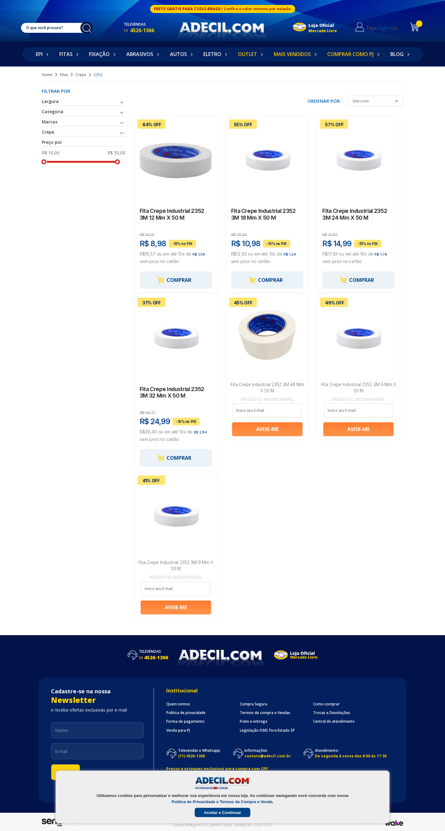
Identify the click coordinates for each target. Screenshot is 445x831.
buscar (89, 28)
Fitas (66, 54)
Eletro (212, 54)
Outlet (247, 54)
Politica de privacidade (186, 712)
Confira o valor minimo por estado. (257, 8)
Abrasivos (139, 54)
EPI (39, 54)
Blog (397, 54)
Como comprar (326, 704)
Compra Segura (253, 704)
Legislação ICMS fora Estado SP (267, 730)
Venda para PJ (178, 730)
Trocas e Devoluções (331, 712)
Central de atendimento (334, 721)
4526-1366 (145, 30)
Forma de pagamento (185, 721)
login (388, 27)
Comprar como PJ (350, 54)
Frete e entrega (253, 721)
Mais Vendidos (292, 54)
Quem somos (178, 704)
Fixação (99, 54)
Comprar (174, 280)
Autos (178, 54)
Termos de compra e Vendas (265, 712)
